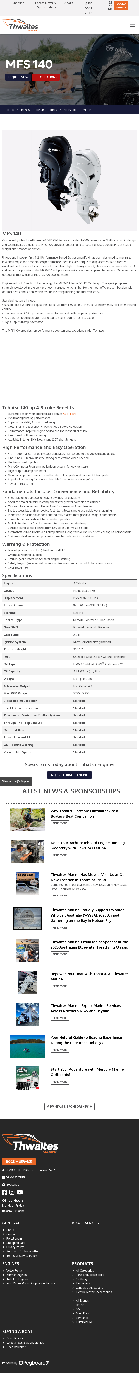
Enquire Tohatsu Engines (69, 775)
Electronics (83, 1283)
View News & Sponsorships (69, 1106)
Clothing (81, 1279)
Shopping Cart (15, 1243)
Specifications (46, 77)
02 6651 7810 (88, 8)
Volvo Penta (14, 1270)
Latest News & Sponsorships (69, 791)
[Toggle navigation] (132, 25)
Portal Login (14, 1238)
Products (82, 1263)
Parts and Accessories (90, 1275)
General (11, 1222)
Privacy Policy (15, 1247)
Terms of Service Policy (21, 1255)
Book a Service (121, 5)
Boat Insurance (16, 1347)
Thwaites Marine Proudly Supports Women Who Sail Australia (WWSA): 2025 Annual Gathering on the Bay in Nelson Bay (87, 915)
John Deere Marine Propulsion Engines (31, 1283)
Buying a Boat (17, 1331)
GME (79, 1309)
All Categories (85, 1270)
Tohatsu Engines (46, 109)
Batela (80, 1305)
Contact (11, 1234)
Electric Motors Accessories (94, 1292)
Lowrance (82, 1317)
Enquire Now (18, 77)
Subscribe (17, 3)
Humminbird (84, 1322)
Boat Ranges (85, 1222)
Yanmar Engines (16, 1275)
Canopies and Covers (89, 1287)
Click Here (69, 413)
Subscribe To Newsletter (22, 1251)
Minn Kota (82, 1313)
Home (10, 109)
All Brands (82, 1300)
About (68, 3)
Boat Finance (14, 1338)
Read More (59, 823)
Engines (10, 1263)
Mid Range (69, 109)
